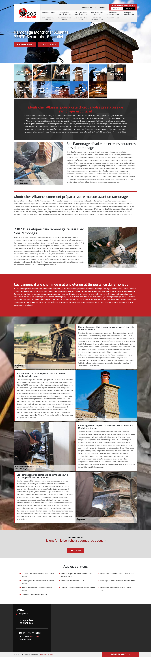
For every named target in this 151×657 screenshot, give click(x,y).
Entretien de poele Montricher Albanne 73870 (116, 574)
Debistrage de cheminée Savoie (129, 13)
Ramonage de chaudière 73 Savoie (112, 13)
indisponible (87, 7)
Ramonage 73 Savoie (48, 12)
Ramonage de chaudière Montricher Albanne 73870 (38, 582)
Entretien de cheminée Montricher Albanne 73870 (115, 589)
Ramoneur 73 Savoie (113, 18)
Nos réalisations (25, 45)
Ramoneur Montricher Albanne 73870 (35, 595)
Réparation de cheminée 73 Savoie (64, 13)
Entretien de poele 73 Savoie (96, 13)
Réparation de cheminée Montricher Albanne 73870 (38, 575)
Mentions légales (46, 654)
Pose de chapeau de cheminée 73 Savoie (80, 13)
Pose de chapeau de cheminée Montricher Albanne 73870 (76, 575)
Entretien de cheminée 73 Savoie (97, 19)
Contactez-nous (48, 45)
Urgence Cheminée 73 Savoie (80, 19)
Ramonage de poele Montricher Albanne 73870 (117, 581)
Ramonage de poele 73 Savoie (48, 19)
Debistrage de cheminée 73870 (72, 581)
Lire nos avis (75, 551)
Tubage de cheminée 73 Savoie (64, 19)
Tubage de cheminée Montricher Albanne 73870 (37, 589)
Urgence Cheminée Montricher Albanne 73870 (78, 588)
